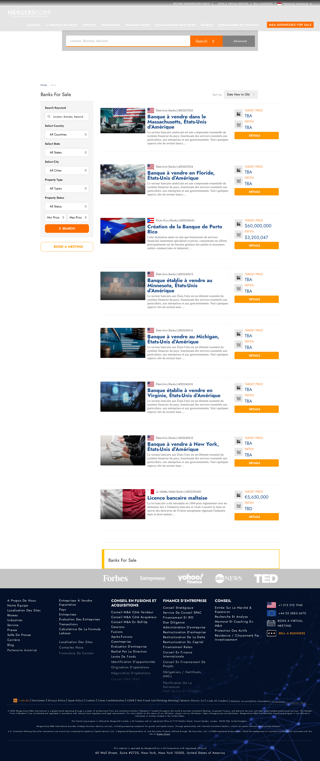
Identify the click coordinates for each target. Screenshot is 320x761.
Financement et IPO (178, 617)
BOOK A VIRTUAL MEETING (290, 623)
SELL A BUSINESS (263, 4)
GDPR (131, 701)
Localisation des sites (175, 25)
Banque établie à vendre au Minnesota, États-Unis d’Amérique (179, 285)
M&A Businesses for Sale (290, 25)
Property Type (54, 180)
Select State (52, 144)
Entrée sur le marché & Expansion (233, 610)
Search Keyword (55, 108)
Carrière (13, 643)
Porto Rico (162, 220)
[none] (296, 3)
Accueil (33, 25)
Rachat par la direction (129, 654)
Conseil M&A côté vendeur (132, 612)
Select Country (54, 126)
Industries (110, 25)
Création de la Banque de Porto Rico (184, 229)
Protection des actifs (231, 631)
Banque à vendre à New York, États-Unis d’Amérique (183, 447)
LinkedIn (21, 700)
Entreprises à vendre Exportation (75, 602)
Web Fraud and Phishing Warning (157, 702)
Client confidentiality (111, 701)
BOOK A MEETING (67, 246)
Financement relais (178, 650)
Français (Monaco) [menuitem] (295, 4)
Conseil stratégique (178, 608)
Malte (172, 492)
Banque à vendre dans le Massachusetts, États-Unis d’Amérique (176, 121)
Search (202, 41)
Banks (172, 110)
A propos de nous (62, 25)
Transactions (137, 25)
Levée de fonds (123, 660)
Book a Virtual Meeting (231, 4)
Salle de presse (19, 637)
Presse (12, 631)
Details (256, 135)
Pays (62, 609)
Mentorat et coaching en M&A (234, 624)
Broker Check (163, 734)
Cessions (118, 627)
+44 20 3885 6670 (292, 613)
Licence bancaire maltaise (177, 497)
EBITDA (249, 121)
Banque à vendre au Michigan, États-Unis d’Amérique (183, 339)
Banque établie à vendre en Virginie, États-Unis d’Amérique (183, 393)
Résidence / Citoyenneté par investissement (237, 638)
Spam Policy (75, 700)
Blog (10, 649)
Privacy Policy (57, 700)
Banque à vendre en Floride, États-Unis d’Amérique (181, 175)
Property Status (54, 198)
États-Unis (161, 110)
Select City (52, 162)
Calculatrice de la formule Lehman (80, 632)
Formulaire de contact (239, 25)
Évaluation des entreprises (79, 619)
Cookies (91, 700)
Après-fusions (122, 637)
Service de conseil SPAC (182, 613)
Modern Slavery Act (192, 704)
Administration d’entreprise (184, 627)
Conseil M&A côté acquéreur (134, 617)
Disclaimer (39, 700)
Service (89, 25)
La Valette (161, 492)
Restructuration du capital (183, 644)
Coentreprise (121, 643)
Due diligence (174, 622)
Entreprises (67, 614)
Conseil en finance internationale (178, 662)
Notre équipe (17, 605)
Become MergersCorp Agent (191, 4)
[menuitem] (296, 3)
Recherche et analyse (231, 617)
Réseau (207, 25)
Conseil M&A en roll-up (129, 622)
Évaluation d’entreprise (129, 648)
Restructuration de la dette (184, 638)
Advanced (239, 41)
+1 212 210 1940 (291, 605)
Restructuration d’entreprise (184, 633)
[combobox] (241, 94)
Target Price (254, 110)
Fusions (117, 632)
